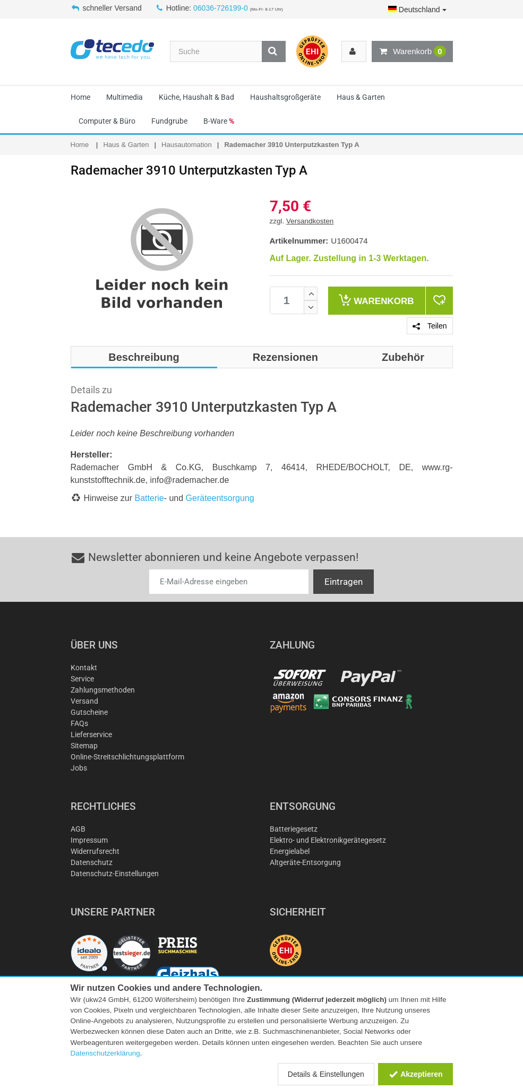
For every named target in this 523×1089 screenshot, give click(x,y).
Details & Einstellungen (326, 1074)
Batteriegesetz (294, 829)
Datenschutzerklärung (105, 1053)
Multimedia (124, 97)
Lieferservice (91, 734)
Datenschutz (92, 862)
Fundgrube (169, 121)
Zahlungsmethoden (103, 690)
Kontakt (84, 667)
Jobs (79, 768)
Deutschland (417, 9)
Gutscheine (89, 712)
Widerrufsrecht (95, 851)
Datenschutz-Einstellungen (115, 873)
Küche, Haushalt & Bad (196, 97)
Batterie (149, 498)
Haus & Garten (361, 97)
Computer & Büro (107, 121)
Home (80, 97)
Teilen (430, 326)
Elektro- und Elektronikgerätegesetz (328, 840)
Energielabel (290, 851)
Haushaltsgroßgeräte (285, 97)
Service (82, 679)
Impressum (89, 840)
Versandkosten (309, 221)
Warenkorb (412, 51)
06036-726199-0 (220, 8)
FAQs (79, 723)
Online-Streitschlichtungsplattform (127, 757)
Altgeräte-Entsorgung (305, 862)
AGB (78, 829)
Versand (84, 701)
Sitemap (84, 745)
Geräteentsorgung (220, 498)
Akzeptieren (415, 1074)
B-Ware (218, 121)
